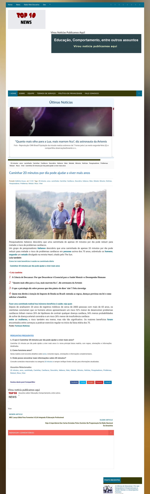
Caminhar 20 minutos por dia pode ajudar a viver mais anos (34, 258)
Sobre (21, 73)
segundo (41, 243)
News (18, 6)
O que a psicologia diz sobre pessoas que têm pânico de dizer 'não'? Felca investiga (49, 283)
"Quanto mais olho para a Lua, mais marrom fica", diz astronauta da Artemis (47, 278)
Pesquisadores (14, 149)
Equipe (30, 73)
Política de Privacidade (70, 73)
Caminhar (36, 147)
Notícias (84, 147)
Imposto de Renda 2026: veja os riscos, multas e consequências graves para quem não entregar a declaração (128, 218)
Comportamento (110, 152)
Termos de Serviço (46, 73)
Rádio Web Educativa (31, 6)
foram (11, 321)
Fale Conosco (91, 73)
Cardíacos (44, 147)
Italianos (60, 147)
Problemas (24, 149)
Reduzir (31, 149)
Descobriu (52, 147)
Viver (42, 149)
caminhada (27, 147)
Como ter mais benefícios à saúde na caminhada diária (31, 253)
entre (11, 318)
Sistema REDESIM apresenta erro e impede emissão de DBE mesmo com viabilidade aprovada (128, 186)
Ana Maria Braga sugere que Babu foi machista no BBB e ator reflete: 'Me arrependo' (128, 196)
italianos (41, 237)
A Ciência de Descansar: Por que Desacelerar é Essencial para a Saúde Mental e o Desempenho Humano (127, 90)
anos (20, 147)
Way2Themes (47, 490)
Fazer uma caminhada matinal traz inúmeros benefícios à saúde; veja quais (40, 299)
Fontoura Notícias (22, 324)
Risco (37, 149)
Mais (65, 147)
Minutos (78, 147)
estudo (52, 243)
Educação (108, 156)
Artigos (107, 148)
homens (32, 243)
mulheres (21, 318)
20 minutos (14, 147)
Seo (44, 6)
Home (10, 6)
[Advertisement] (75, 52)
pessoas (80, 240)
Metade (71, 147)
